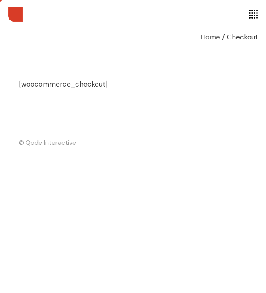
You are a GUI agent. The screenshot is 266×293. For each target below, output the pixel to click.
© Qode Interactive (47, 142)
